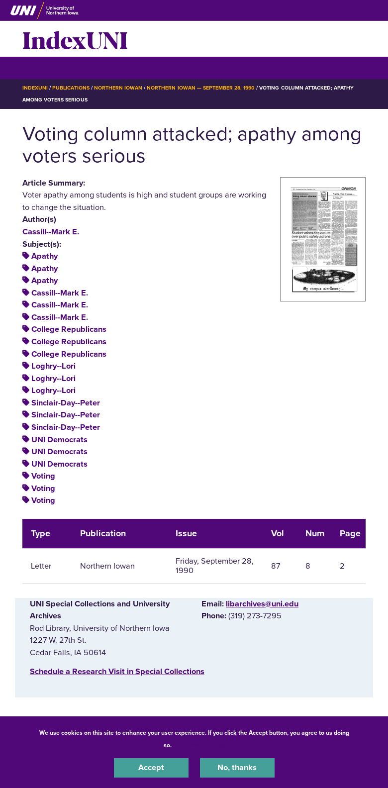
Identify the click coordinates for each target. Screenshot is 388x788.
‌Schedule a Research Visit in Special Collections (117, 672)
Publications (70, 88)
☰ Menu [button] (40, 67)
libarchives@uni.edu (262, 604)
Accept (151, 768)
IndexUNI (75, 39)
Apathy (44, 256)
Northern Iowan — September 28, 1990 (201, 88)
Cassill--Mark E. (50, 232)
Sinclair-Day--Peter (65, 403)
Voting (43, 476)
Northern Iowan (118, 88)
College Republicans (68, 329)
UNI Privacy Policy (199, 745)
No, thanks (237, 768)
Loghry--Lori (53, 366)
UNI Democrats (59, 440)
